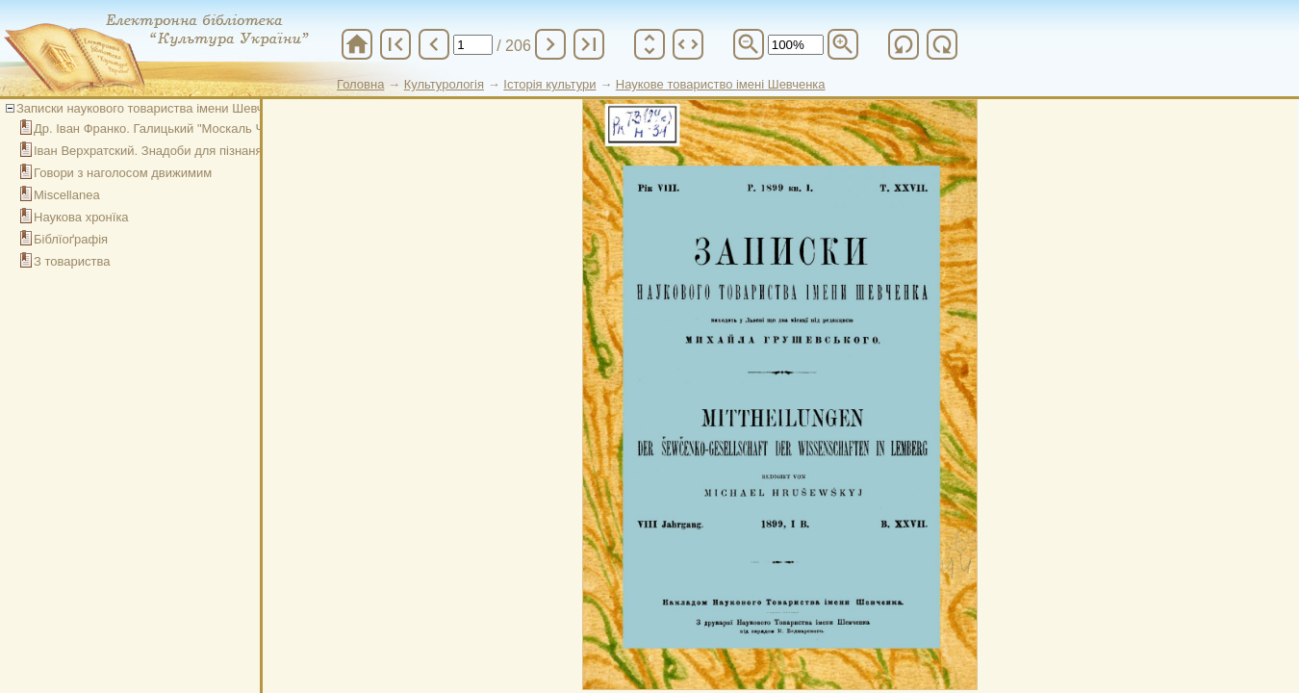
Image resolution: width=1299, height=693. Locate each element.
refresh (903, 44)
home (357, 44)
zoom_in (842, 44)
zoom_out (748, 44)
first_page (395, 44)
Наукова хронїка (81, 217)
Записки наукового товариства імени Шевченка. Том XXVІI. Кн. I (201, 108)
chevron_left (433, 44)
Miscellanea (67, 195)
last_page (588, 44)
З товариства (72, 261)
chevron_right (550, 44)
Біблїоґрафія (71, 239)
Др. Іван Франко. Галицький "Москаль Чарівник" (172, 128)
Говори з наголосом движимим (123, 173)
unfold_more (649, 44)
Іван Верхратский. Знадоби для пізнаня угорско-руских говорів (214, 150)
